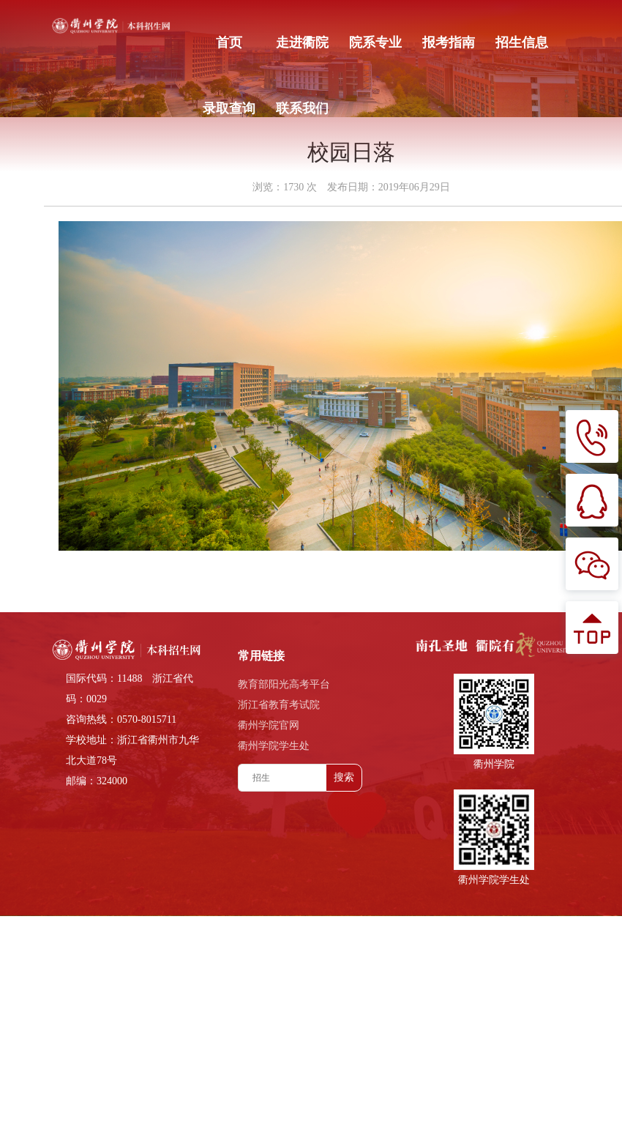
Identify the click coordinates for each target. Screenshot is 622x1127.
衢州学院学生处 (274, 745)
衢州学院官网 (268, 725)
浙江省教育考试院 (279, 704)
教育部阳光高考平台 (284, 684)
